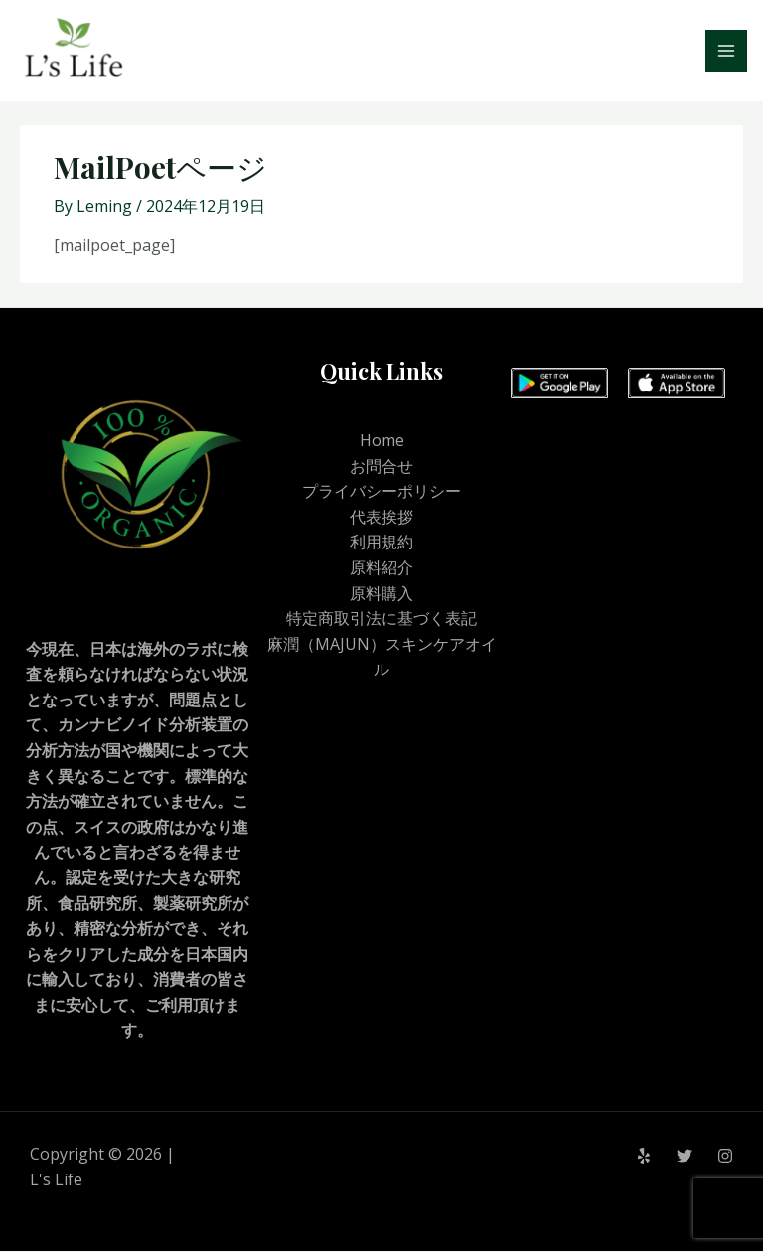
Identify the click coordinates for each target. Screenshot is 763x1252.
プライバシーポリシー (381, 492)
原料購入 (381, 594)
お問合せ (381, 467)
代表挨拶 (381, 518)
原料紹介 (381, 568)
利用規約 (381, 542)
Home (382, 441)
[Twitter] (684, 1157)
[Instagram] (725, 1157)
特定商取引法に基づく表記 (381, 619)
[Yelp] (644, 1157)
